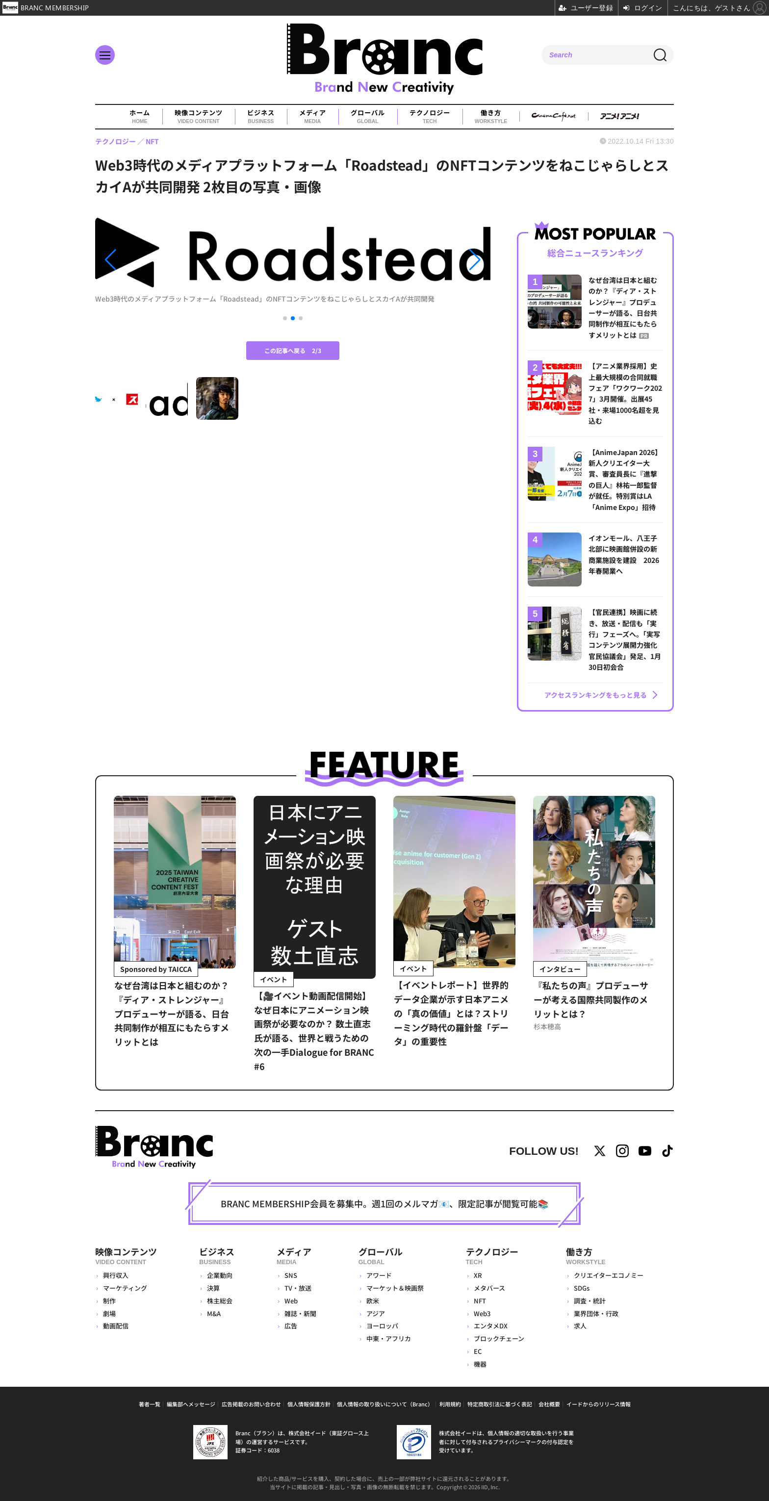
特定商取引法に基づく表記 (499, 1404)
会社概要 (549, 1404)
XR (478, 1275)
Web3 (482, 1313)
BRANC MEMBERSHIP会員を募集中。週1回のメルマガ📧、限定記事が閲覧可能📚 (384, 1203)
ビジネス (261, 117)
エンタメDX (491, 1325)
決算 (213, 1288)
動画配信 (115, 1325)
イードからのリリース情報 (598, 1404)
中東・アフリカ (388, 1338)
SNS (290, 1275)
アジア (375, 1313)
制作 (109, 1300)
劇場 (109, 1313)
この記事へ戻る (292, 350)
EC (478, 1351)
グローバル (368, 117)
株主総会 (219, 1300)
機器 (480, 1364)
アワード (379, 1275)
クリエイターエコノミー (608, 1275)
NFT (480, 1300)
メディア (312, 117)
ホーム (139, 117)
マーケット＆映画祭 (395, 1288)
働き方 (491, 117)
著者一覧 (149, 1404)
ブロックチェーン (499, 1338)
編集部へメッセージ (191, 1404)
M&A (214, 1313)
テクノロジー (430, 117)
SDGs (582, 1288)
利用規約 (450, 1404)
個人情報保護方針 (309, 1404)
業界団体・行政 (596, 1313)
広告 (290, 1325)
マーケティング (125, 1288)
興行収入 (115, 1275)
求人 (580, 1325)
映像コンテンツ (199, 117)
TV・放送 (297, 1288)
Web (291, 1300)
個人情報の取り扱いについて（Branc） (385, 1404)
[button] (154, 259)
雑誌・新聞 (300, 1313)
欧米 (372, 1300)
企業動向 (219, 1275)
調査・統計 (590, 1300)
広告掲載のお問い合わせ (251, 1404)
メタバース (489, 1288)
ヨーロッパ (382, 1325)
